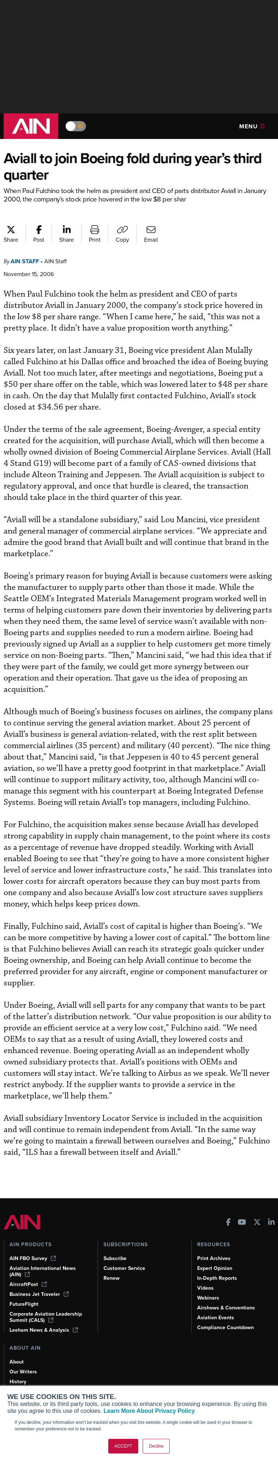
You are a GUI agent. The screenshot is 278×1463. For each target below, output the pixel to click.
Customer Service (124, 1268)
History (18, 1382)
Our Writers (23, 1372)
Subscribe (115, 1258)
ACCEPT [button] (123, 1446)
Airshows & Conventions (226, 1308)
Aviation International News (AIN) (43, 1271)
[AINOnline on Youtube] (242, 1223)
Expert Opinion (214, 1268)
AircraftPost (28, 1284)
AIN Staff (25, 261)
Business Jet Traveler (39, 1294)
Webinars (208, 1298)
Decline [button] (156, 1446)
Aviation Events (215, 1318)
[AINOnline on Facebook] (228, 1223)
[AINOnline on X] (257, 1223)
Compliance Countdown (225, 1327)
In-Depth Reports (217, 1278)
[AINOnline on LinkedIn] (271, 1223)
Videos (205, 1288)
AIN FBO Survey (33, 1258)
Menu (252, 126)
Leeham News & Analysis (44, 1330)
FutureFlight (24, 1304)
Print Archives (213, 1258)
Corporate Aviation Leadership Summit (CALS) (46, 1317)
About (17, 1362)
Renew (112, 1278)
